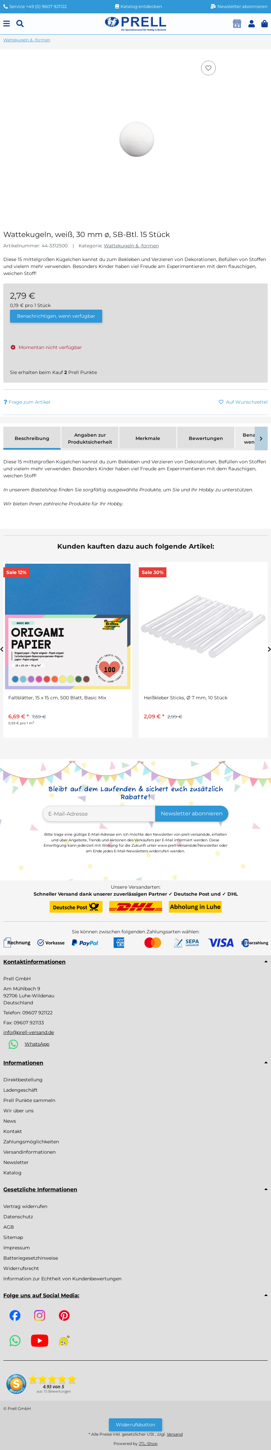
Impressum (16, 1248)
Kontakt (12, 1131)
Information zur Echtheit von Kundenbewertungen (62, 1279)
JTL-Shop (148, 1443)
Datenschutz (18, 1217)
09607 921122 (37, 1013)
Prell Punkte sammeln (29, 1100)
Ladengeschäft (20, 1090)
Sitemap (13, 1237)
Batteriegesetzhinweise (30, 1258)
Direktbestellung (23, 1080)
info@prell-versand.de (28, 1032)
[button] (251, 23)
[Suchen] (20, 23)
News (9, 1121)
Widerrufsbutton (135, 1425)
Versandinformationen (29, 1152)
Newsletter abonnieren (192, 813)
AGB (8, 1227)
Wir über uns (18, 1111)
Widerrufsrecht (21, 1268)
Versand (175, 1434)
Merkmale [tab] (148, 438)
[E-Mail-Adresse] (99, 814)
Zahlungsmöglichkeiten (31, 1142)
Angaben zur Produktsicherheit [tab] (90, 438)
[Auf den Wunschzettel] (208, 68)
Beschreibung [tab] (32, 438)
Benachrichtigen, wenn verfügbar (56, 316)
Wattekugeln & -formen (131, 246)
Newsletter (16, 1162)
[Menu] (6, 23)
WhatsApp (37, 1044)
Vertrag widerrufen (25, 1206)
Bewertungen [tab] (206, 438)
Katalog (12, 1173)
